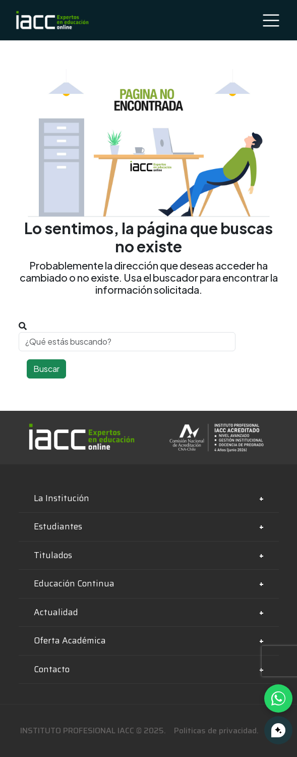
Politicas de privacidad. (216, 730)
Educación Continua (74, 583)
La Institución (61, 498)
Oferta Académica (70, 640)
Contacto (52, 669)
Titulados (53, 555)
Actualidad (56, 612)
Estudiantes (58, 526)
